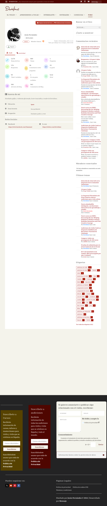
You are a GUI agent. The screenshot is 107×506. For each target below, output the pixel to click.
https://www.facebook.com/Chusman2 (20, 124)
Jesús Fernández (87, 100)
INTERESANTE (49, 12)
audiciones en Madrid (82, 282)
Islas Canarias (80, 302)
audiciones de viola (82, 267)
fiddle (78, 279)
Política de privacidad (91, 420)
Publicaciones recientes (62, 20)
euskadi (89, 291)
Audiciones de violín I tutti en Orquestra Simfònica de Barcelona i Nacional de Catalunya (91, 125)
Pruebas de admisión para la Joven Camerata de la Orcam (90, 243)
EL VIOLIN (11, 12)
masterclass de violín (82, 273)
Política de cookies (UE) (80, 484)
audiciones (80, 311)
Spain (32, 101)
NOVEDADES (64, 12)
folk (87, 299)
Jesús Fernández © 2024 (78, 495)
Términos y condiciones (64, 487)
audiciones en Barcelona (83, 314)
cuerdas (79, 296)
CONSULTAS (78, 12)
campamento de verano (83, 288)
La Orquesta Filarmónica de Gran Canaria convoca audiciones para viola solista (90, 78)
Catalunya (89, 276)
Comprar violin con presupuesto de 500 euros (89, 148)
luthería (79, 291)
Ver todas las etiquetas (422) (84, 321)
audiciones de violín (82, 264)
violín (78, 270)
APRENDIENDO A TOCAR (29, 12)
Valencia (79, 317)
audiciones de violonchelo (83, 308)
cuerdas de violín (90, 296)
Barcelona (88, 279)
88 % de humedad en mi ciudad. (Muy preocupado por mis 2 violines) (91, 250)
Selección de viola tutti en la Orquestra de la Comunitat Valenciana (90, 45)
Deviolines (86, 53)
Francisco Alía (87, 64)
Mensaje (63, 498)
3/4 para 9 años (86, 67)
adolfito (85, 155)
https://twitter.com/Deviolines (52, 124)
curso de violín (81, 293)
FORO (90, 12)
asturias (79, 299)
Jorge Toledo (86, 73)
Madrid (94, 267)
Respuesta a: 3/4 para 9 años (90, 56)
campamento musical (82, 285)
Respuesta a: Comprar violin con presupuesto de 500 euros (91, 138)
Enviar (100, 441)
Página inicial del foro (44, 20)
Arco (91, 302)
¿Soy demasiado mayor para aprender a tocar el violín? (36, 2)
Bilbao (78, 305)
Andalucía (92, 293)
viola (94, 273)
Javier (85, 254)
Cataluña (79, 276)
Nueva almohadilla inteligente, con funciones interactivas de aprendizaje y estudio (91, 91)
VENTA (88, 317)
